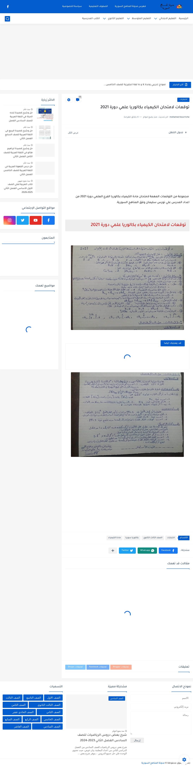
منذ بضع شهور (24, 181)
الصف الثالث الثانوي (152, 538)
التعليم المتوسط (141, 18)
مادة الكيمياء (114, 538)
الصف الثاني (53, 712)
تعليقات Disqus (75, 667)
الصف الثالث (13, 697)
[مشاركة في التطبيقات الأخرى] (112, 550)
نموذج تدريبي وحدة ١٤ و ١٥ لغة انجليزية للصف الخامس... (135, 84)
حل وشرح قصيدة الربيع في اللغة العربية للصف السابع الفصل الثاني (19, 135)
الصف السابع (12, 719)
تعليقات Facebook (98, 667)
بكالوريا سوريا (132, 538)
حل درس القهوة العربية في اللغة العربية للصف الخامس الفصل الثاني (18, 171)
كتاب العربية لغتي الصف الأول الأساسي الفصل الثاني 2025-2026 (18, 188)
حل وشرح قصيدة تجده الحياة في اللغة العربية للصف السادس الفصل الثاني (21, 117)
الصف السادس (52, 726)
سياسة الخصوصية (72, 6)
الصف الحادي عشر (23, 712)
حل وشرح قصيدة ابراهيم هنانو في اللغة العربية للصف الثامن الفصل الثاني (18, 153)
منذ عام (26, 109)
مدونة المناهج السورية (153, 763)
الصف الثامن (18, 704)
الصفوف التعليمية (98, 6)
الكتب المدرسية (91, 18)
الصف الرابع (31, 719)
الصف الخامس (52, 719)
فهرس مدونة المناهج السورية (130, 6)
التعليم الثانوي (116, 18)
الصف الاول (53, 697)
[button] (168, 550)
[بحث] (7, 19)
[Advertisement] (96, 52)
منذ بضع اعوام (118, 731)
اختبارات (183, 100)
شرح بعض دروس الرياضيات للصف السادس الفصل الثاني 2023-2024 (102, 738)
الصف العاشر (21, 726)
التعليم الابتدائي (167, 18)
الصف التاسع (33, 697)
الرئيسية (183, 18)
